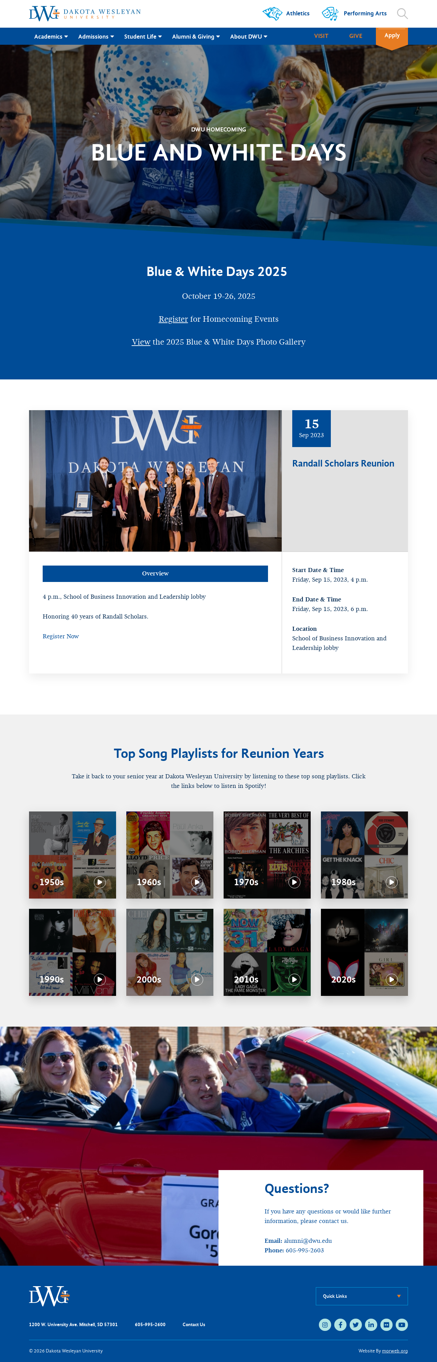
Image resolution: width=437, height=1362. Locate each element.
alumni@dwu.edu (308, 1241)
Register (173, 319)
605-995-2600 (150, 1325)
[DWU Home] (49, 1296)
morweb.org (395, 1351)
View (141, 342)
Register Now (61, 636)
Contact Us (194, 1325)
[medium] (325, 1325)
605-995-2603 (305, 1250)
